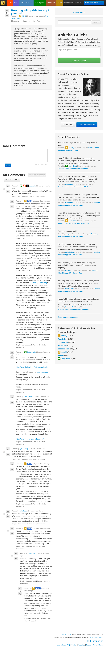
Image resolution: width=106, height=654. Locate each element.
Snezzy (71, 148)
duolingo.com (42, 372)
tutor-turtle (69, 288)
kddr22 (64, 352)
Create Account (66, 3)
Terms (95, 645)
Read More (68, 124)
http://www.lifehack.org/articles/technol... (32, 367)
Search (96, 22)
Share (25, 21)
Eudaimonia (31, 352)
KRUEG (68, 270)
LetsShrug (23, 511)
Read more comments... (68, 317)
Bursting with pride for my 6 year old (30, 12)
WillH (24, 16)
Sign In (78, 3)
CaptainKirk (69, 184)
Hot (10, 3)
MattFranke (28, 397)
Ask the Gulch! (79, 60)
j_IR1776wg (24, 449)
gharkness (72, 221)
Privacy (89, 645)
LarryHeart (72, 166)
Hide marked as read (37, 175)
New (16, 3)
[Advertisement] (27, 114)
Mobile (101, 645)
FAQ (68, 645)
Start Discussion (91, 3)
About (63, 645)
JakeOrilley (69, 252)
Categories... (26, 3)
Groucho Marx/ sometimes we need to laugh (75, 168)
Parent (35, 345)
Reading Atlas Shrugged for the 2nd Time (73, 223)
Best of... (31, 21)
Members (51, 3)
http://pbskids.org (40, 283)
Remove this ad (79, 13)
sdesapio (32, 186)
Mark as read (22, 196)
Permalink (41, 196)
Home (58, 645)
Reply (14, 196)
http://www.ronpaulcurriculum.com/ (30, 439)
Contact (74, 645)
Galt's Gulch (66, 635)
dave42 (61, 355)
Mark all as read (12, 180)
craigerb (68, 234)
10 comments (16, 21)
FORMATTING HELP (41, 164)
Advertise (81, 645)
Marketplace (40, 3)
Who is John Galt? (96, 637)
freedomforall (63, 349)
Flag (38, 21)
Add (8, 165)
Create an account (87, 124)
